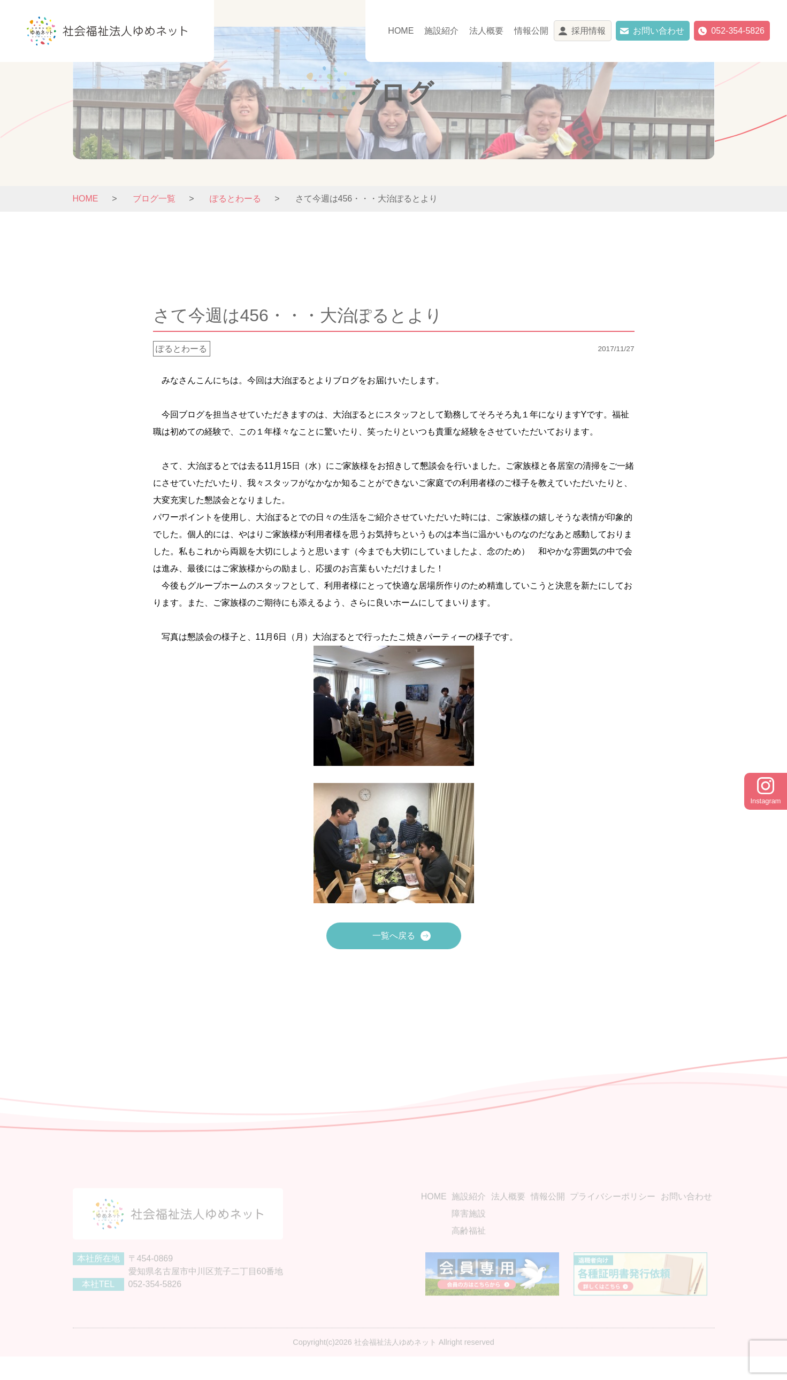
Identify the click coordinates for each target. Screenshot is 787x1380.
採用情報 (588, 30)
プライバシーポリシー (612, 1213)
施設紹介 (441, 30)
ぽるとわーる (181, 348)
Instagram (766, 791)
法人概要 (486, 30)
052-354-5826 (738, 30)
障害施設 (469, 1230)
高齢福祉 (469, 1247)
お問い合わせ (658, 30)
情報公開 (531, 30)
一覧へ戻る (393, 935)
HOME (401, 30)
